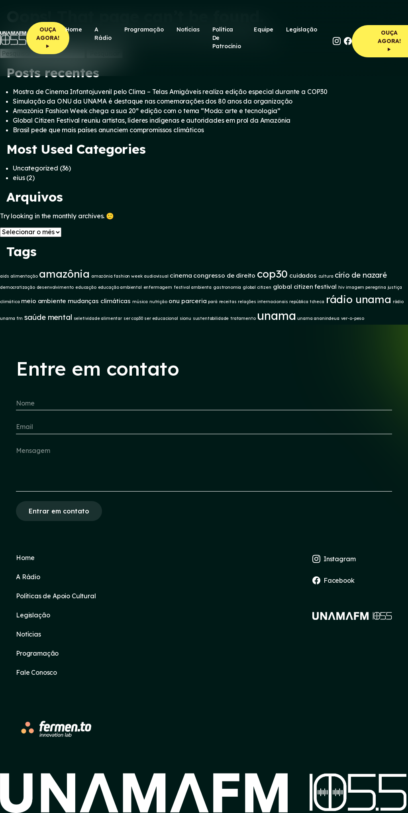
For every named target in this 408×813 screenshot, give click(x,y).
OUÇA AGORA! (47, 38)
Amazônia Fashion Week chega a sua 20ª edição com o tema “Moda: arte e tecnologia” (146, 111)
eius (19, 178)
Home (73, 29)
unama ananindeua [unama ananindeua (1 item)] (318, 318)
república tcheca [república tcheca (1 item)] (306, 301)
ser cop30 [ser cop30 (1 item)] (133, 318)
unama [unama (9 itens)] (276, 315)
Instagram (333, 559)
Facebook (333, 580)
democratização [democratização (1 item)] (17, 287)
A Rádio (28, 577)
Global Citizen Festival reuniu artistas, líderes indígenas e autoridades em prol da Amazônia (151, 120)
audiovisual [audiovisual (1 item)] (156, 276)
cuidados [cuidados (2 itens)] (303, 275)
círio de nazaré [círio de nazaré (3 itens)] (361, 275)
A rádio (102, 33)
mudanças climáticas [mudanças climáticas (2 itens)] (99, 301)
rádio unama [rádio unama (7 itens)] (358, 299)
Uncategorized (35, 168)
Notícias (188, 29)
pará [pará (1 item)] (212, 301)
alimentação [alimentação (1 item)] (23, 276)
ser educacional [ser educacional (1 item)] (161, 318)
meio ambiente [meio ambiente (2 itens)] (43, 301)
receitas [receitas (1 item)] (228, 301)
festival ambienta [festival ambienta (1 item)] (193, 287)
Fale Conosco (36, 672)
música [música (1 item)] (140, 301)
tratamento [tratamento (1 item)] (242, 318)
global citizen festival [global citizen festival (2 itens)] (305, 286)
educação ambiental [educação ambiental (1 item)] (120, 287)
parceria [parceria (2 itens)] (194, 301)
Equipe (263, 29)
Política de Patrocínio (226, 38)
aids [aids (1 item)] (4, 276)
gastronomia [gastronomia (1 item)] (227, 287)
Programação (144, 29)
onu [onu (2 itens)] (174, 301)
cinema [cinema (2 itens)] (181, 275)
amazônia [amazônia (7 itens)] (64, 273)
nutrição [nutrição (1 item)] (158, 301)
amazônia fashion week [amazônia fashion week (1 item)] (117, 276)
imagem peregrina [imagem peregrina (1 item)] (366, 287)
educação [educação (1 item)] (85, 287)
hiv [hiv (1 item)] (341, 287)
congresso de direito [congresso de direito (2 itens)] (224, 275)
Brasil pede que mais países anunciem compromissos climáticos (108, 130)
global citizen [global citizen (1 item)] (257, 287)
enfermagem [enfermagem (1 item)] (157, 287)
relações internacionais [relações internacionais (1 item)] (263, 301)
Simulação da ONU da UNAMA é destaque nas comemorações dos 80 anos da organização (152, 101)
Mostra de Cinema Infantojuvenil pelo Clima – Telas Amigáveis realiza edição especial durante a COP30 (170, 92)
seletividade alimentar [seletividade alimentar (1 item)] (98, 318)
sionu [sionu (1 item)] (185, 318)
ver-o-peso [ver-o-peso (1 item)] (352, 318)
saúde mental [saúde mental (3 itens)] (48, 317)
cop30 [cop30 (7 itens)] (272, 273)
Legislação (301, 29)
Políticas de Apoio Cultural (56, 596)
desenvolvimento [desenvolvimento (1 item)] (55, 287)
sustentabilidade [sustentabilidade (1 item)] (211, 318)
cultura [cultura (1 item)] (325, 276)
